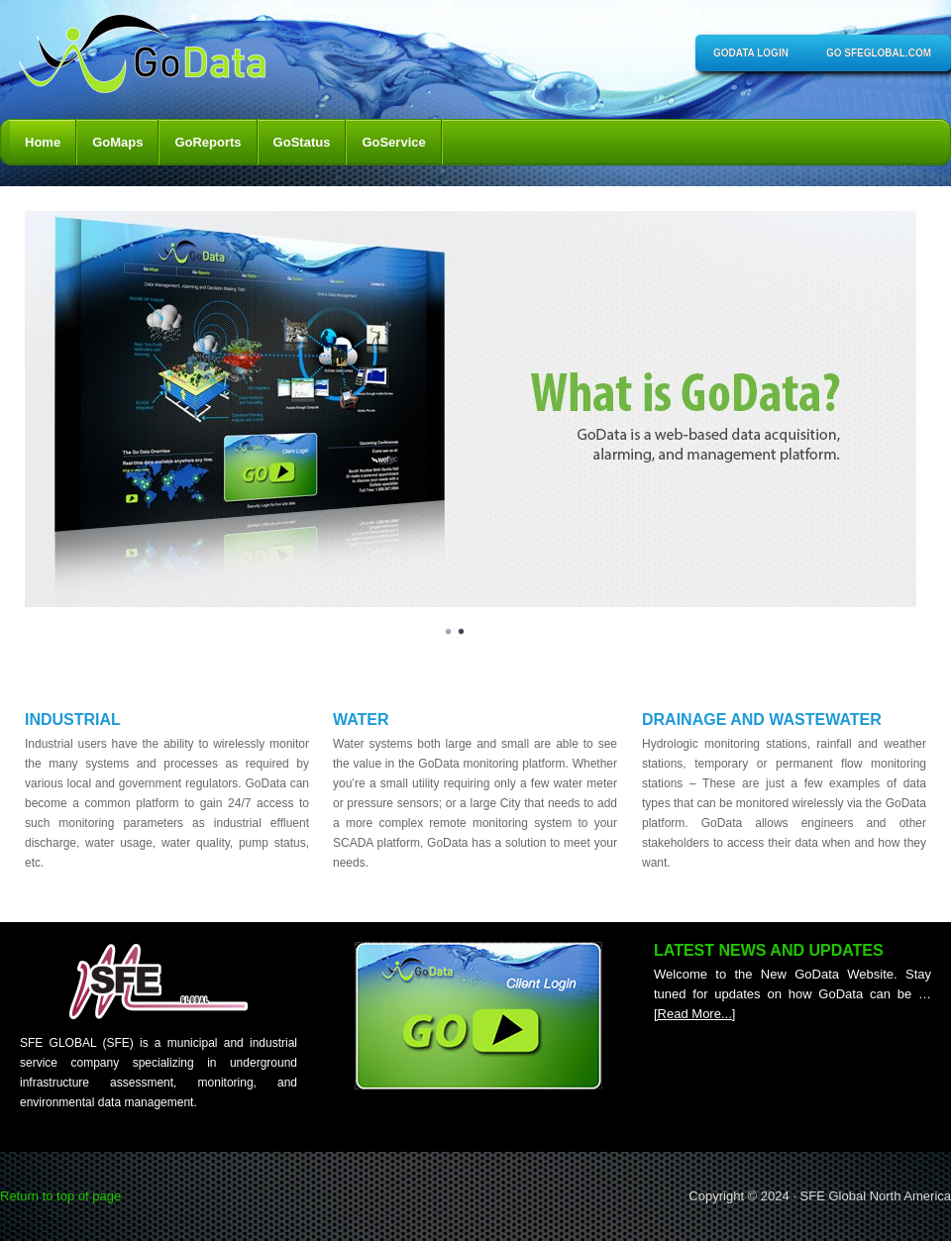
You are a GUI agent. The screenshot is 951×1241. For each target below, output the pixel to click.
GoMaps (117, 142)
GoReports (207, 142)
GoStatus (302, 142)
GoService (393, 142)
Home (42, 142)
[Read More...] (694, 1013)
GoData (148, 59)
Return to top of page (60, 1196)
